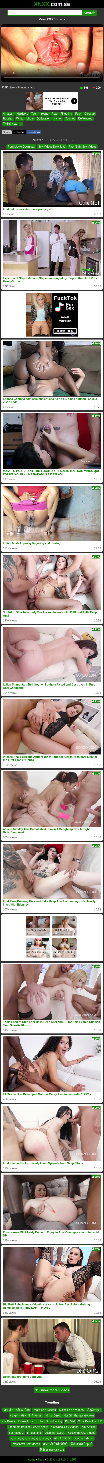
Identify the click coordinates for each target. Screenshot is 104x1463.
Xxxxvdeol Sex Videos (64, 1426)
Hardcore (22, 113)
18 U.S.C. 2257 (66, 1459)
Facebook (34, 132)
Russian (8, 118)
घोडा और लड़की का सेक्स (16, 1409)
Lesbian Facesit (54, 1432)
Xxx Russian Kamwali (15, 1421)
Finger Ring (34, 1432)
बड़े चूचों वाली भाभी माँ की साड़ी (26, 1415)
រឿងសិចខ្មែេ (94, 1409)
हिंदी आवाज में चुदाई (81, 1443)
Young (44, 113)
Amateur (8, 113)
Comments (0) (61, 140)
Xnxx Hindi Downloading (47, 1421)
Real (54, 113)
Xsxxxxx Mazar (83, 1438)
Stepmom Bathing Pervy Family (28, 1426)
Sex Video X (16, 1432)
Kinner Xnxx (52, 1415)
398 (84, 87)
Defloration (43, 118)
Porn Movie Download (21, 146)
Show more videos (52, 1390)
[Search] (44, 13)
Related (37, 140)
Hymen (57, 118)
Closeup (89, 113)
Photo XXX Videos (44, 1409)
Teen (34, 113)
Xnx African (88, 1426)
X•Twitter (19, 132)
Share (6, 132)
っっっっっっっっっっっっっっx (31, 1438)
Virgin (30, 118)
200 (96, 87)
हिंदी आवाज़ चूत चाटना (52, 1449)
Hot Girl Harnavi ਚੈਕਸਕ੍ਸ (79, 1415)
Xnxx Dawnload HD (90, 1421)
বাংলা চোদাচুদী (62, 1438)
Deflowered (85, 118)
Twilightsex (10, 123)
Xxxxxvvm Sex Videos (26, 1443)
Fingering (66, 113)
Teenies (70, 118)
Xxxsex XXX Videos (71, 1409)
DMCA (50, 1459)
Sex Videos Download (52, 146)
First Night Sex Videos (82, 146)
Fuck (78, 113)
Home (31, 1459)
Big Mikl (70, 1421)
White (19, 118)
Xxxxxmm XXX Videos (81, 1432)
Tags (41, 1459)
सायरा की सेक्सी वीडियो (55, 1443)
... (21, 123)
